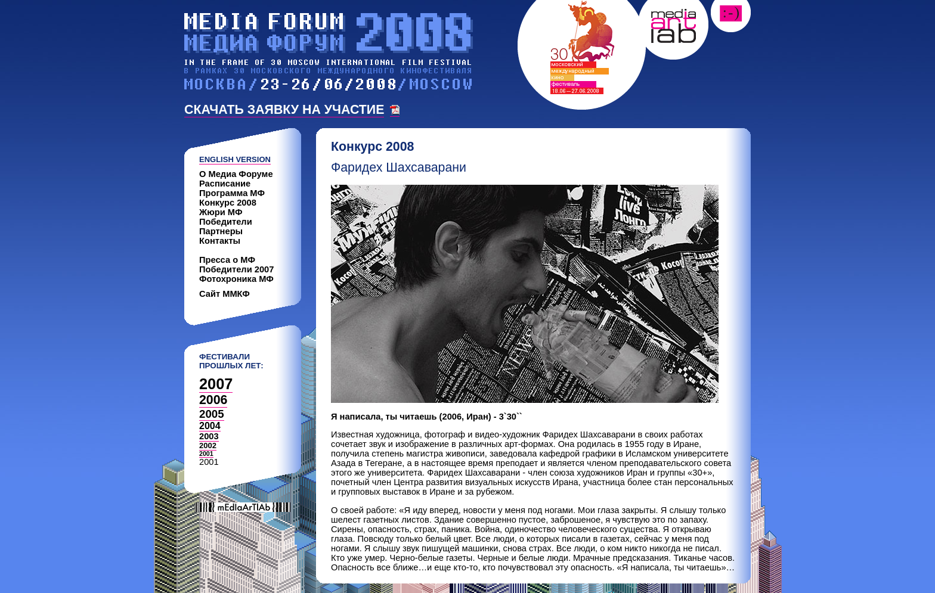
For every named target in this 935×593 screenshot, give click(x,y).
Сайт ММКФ (224, 294)
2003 (209, 436)
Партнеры (221, 231)
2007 (216, 383)
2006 (213, 400)
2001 (206, 453)
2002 (207, 445)
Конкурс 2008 (227, 202)
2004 (210, 426)
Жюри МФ (221, 212)
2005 (211, 414)
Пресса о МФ (227, 260)
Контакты (219, 241)
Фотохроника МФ (236, 279)
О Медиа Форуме (236, 174)
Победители (225, 221)
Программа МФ (232, 193)
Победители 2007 (236, 269)
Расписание (224, 183)
